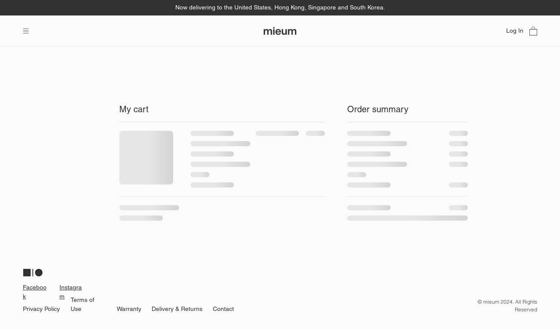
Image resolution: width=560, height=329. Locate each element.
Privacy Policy (41, 308)
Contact (223, 308)
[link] (533, 30)
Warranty (129, 308)
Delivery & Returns (177, 308)
